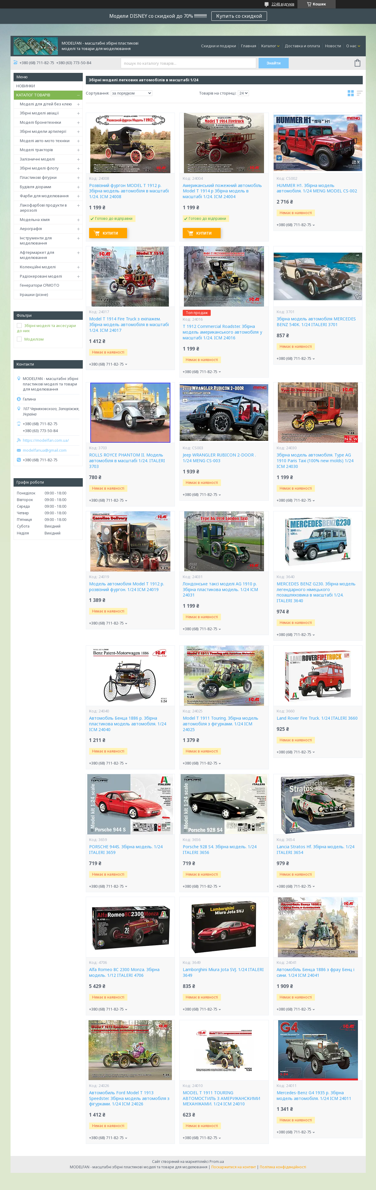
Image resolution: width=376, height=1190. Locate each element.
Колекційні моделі (38, 266)
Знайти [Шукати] (273, 63)
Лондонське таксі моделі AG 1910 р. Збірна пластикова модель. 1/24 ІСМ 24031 (220, 589)
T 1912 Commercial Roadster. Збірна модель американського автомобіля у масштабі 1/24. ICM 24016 (222, 332)
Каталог (268, 45)
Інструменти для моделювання (36, 240)
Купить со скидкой (239, 16)
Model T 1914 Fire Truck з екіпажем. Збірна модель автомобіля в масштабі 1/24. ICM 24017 (129, 324)
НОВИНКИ (25, 86)
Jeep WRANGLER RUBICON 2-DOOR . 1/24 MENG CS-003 (219, 457)
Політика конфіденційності (283, 1167)
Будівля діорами (35, 186)
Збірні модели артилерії (43, 131)
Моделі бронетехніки (40, 122)
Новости (333, 45)
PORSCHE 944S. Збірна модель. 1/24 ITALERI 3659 (126, 849)
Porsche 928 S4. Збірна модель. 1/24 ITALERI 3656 (219, 849)
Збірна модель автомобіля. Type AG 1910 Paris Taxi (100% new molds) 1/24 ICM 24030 (315, 460)
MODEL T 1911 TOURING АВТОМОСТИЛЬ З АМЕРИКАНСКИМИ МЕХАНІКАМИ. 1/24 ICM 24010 (221, 1098)
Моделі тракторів (36, 149)
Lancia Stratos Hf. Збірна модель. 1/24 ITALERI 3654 (315, 849)
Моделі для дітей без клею (46, 104)
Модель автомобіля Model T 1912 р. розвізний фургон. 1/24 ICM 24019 (126, 586)
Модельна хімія (35, 219)
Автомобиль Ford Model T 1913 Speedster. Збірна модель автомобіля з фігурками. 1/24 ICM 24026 (129, 1098)
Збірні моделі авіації (39, 113)
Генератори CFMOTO (39, 285)
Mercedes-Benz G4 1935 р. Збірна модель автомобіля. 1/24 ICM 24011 (314, 1095)
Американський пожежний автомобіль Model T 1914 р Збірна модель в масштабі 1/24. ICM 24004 (222, 191)
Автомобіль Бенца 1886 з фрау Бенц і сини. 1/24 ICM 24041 (315, 972)
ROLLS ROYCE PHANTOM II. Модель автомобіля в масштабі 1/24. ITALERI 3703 (127, 460)
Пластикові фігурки (38, 177)
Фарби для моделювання (44, 195)
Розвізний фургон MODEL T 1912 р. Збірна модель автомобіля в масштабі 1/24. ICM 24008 (129, 191)
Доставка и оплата (302, 45)
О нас (351, 45)
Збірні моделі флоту (39, 168)
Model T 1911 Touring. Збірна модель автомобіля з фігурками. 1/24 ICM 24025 (220, 723)
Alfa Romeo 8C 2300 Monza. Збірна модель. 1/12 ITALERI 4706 (124, 972)
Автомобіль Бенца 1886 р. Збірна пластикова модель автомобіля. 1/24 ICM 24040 (127, 723)
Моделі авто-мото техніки (45, 140)
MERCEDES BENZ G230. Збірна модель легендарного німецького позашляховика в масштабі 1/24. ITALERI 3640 (316, 592)
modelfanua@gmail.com (45, 450)
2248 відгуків (283, 4)
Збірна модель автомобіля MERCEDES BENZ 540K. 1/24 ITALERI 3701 (316, 321)
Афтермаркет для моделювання (37, 255)
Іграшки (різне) (34, 294)
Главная (248, 45)
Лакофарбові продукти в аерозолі (43, 207)
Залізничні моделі (37, 159)
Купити (110, 233)
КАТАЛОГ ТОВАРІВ (33, 95)
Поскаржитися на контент (233, 1167)
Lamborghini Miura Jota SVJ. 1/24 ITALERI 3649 (223, 972)
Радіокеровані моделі (41, 276)
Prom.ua (217, 1161)
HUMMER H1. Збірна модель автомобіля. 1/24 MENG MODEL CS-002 (317, 188)
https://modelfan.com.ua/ (46, 440)
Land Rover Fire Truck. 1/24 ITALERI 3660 (317, 718)
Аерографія (31, 228)
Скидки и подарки (218, 45)
